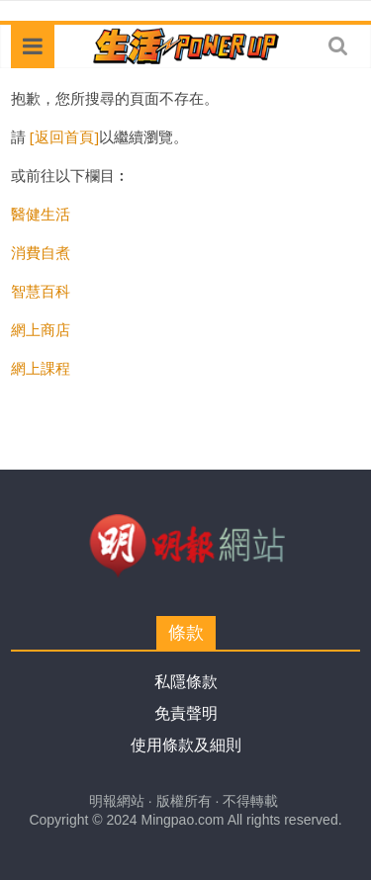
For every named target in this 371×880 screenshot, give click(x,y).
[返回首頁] (64, 136)
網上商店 (40, 329)
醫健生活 (40, 213)
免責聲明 (186, 713)
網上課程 (40, 368)
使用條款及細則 (186, 745)
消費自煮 (40, 252)
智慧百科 (40, 291)
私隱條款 (186, 681)
